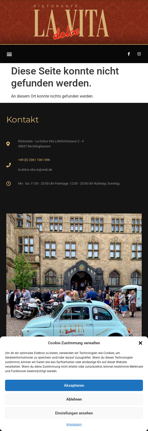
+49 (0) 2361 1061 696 (34, 160)
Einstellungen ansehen (74, 413)
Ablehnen (74, 399)
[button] (140, 343)
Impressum (74, 424)
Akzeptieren (74, 385)
